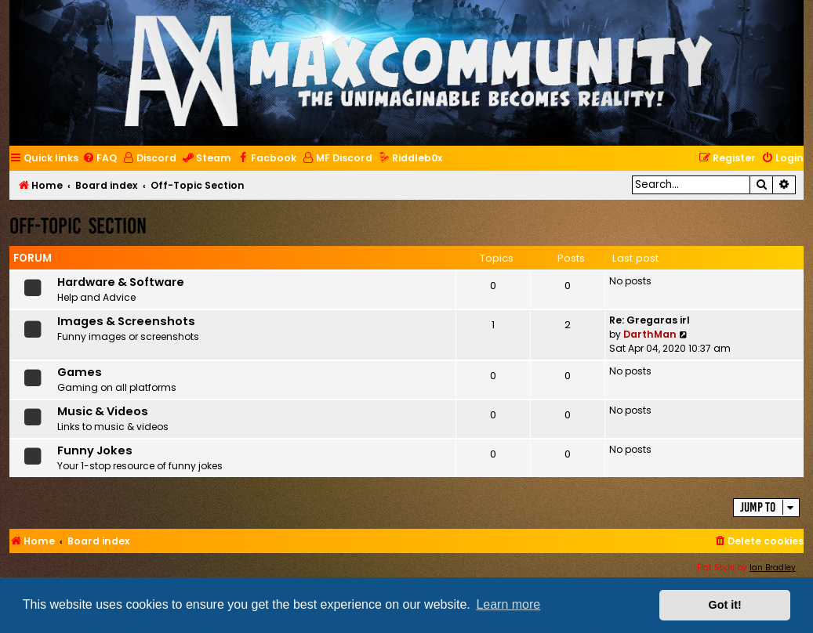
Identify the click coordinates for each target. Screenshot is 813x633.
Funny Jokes (94, 450)
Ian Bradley (772, 567)
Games (79, 372)
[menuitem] (99, 158)
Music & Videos (102, 411)
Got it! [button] (725, 605)
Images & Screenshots (126, 321)
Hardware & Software (120, 282)
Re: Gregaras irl (649, 320)
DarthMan (650, 334)
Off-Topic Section (78, 226)
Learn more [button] (508, 604)
